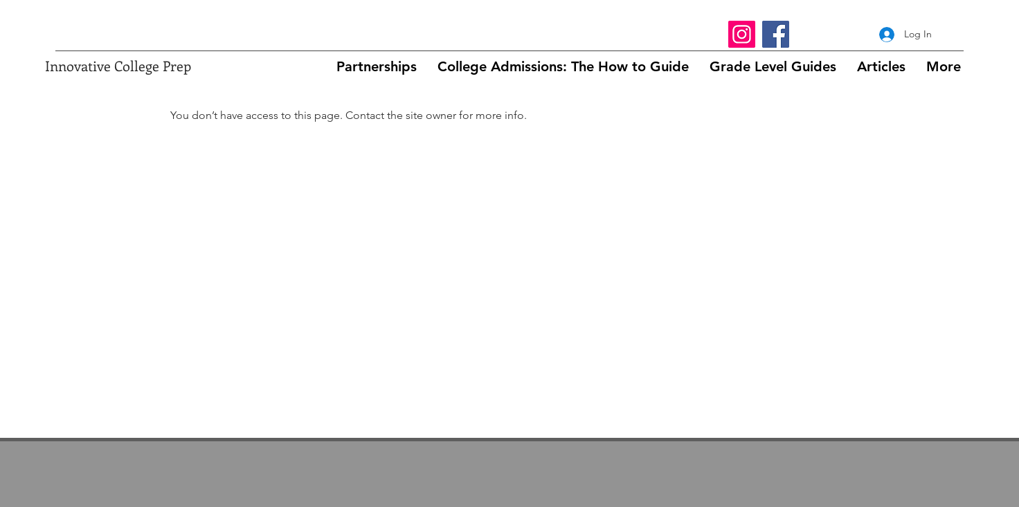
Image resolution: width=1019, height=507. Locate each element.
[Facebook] (775, 34)
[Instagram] (741, 34)
